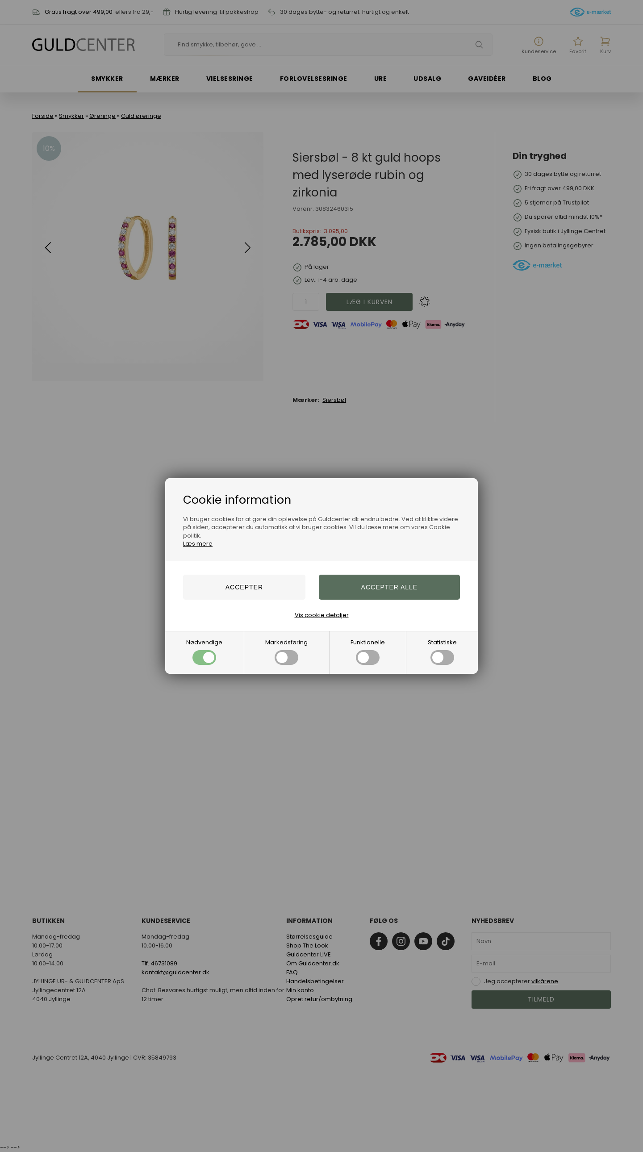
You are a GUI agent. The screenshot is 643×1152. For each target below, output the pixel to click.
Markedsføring (286, 651)
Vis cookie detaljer (322, 615)
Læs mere (198, 543)
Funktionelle (368, 651)
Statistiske (442, 651)
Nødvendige (204, 651)
